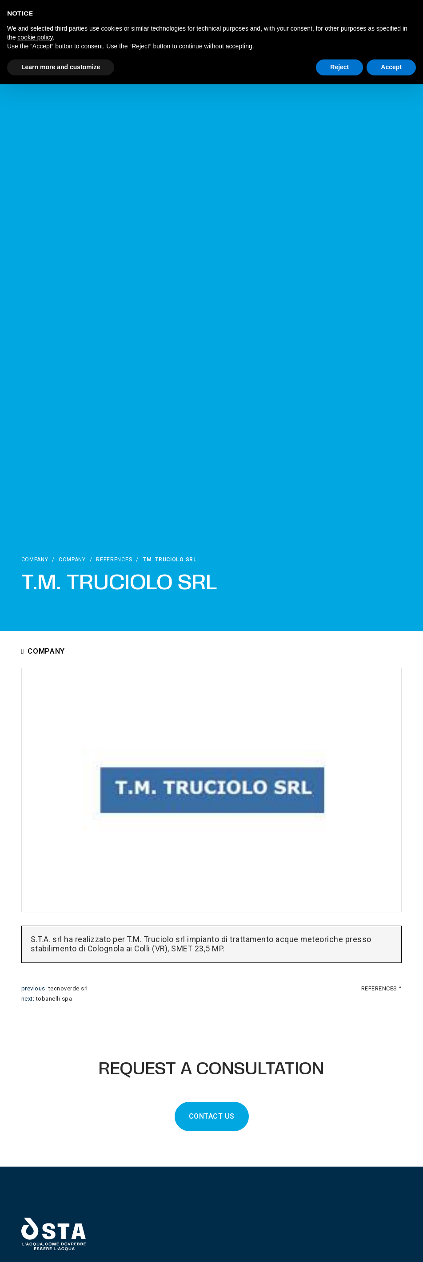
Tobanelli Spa (54, 999)
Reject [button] (339, 67)
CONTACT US (212, 1116)
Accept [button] (391, 67)
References (114, 560)
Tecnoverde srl (68, 989)
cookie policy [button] (34, 37)
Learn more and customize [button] (60, 67)
